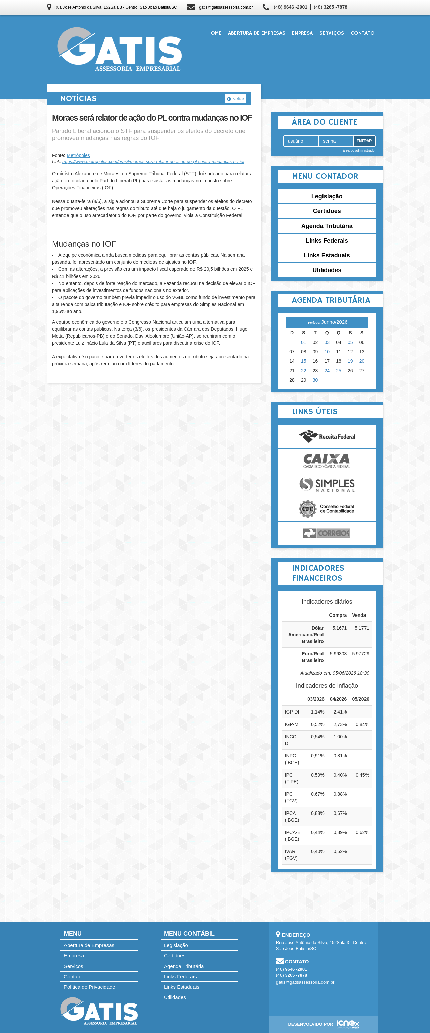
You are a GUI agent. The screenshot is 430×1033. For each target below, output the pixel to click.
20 (362, 361)
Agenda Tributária (327, 226)
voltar (235, 98)
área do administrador (359, 150)
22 (303, 370)
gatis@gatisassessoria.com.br (226, 7)
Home (214, 33)
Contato (363, 33)
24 (327, 370)
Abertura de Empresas (256, 33)
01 (303, 342)
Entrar (364, 141)
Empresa (302, 33)
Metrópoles (78, 155)
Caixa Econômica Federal (327, 461)
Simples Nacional (327, 485)
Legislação (327, 196)
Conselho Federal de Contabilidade (327, 509)
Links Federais (327, 240)
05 (350, 342)
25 (338, 370)
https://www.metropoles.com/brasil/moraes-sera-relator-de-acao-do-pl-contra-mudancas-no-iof (153, 161)
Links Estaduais (327, 255)
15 (303, 361)
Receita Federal (327, 436)
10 (327, 351)
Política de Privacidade (89, 987)
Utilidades (326, 270)
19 (350, 361)
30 (315, 380)
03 (327, 342)
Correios (327, 533)
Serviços (331, 33)
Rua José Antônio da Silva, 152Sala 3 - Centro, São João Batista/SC (115, 7)
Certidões (327, 211)
